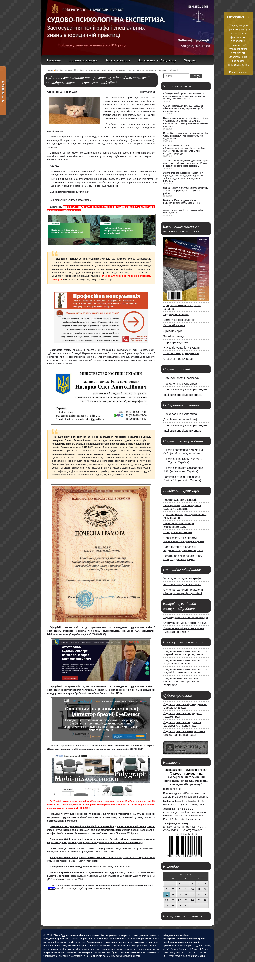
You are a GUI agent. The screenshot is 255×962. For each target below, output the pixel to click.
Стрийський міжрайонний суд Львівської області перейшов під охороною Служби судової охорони (183, 108)
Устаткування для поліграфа (182, 578)
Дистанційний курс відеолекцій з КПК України (184, 516)
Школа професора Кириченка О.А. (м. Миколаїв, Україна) (183, 451)
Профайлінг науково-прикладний (185, 389)
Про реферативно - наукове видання (182, 307)
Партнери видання (175, 342)
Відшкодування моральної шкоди (185, 617)
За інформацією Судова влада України (70, 200)
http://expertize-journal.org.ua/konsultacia (79, 276)
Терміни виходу (173, 336)
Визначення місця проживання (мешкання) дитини (183, 630)
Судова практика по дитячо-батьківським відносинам (182, 724)
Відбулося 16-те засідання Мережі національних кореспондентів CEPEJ (181, 201)
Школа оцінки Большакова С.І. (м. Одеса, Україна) (183, 460)
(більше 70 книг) (90, 866)
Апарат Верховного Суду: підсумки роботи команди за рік (184, 211)
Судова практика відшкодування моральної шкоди (185, 706)
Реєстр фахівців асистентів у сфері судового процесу (182, 557)
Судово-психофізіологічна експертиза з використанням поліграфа (182, 681)
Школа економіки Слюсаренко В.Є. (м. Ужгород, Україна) (183, 469)
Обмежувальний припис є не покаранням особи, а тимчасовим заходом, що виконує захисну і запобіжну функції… (184, 96)
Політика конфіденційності (181, 353)
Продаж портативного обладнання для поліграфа (79, 745)
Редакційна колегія (176, 314)
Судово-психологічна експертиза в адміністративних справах (185, 670)
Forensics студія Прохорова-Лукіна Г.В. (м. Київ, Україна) (182, 478)
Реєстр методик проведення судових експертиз (182, 507)
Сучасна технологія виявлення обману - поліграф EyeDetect (183, 591)
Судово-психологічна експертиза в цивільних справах (185, 661)
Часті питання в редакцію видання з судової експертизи (183, 548)
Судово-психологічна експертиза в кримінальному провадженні (185, 652)
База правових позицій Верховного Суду (178, 525)
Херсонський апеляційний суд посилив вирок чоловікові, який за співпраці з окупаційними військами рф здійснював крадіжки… (185, 163)
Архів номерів (172, 331)
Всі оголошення (238, 72)
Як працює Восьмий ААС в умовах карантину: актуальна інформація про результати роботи (185, 191)
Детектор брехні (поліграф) (181, 377)
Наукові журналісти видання (182, 347)
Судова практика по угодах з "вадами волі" (182, 715)
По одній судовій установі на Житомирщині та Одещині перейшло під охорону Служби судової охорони (185, 136)
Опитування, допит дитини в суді (185, 622)
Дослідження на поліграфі (180, 419)
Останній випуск (174, 325)
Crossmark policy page (178, 358)
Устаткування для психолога (182, 584)
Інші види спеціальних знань (182, 394)
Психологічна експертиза (180, 383)
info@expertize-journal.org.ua (185, 819)
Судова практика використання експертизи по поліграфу (184, 733)
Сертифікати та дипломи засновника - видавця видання (183, 539)
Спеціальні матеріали (177, 532)
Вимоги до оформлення (179, 319)
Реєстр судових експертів (180, 499)
